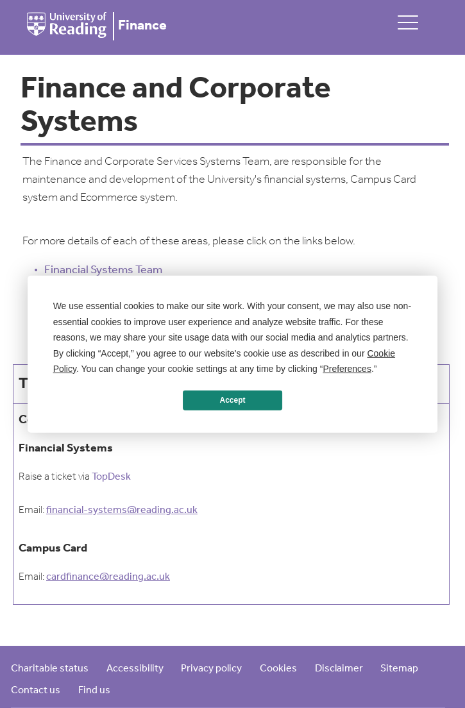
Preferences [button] (347, 369)
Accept (232, 400)
